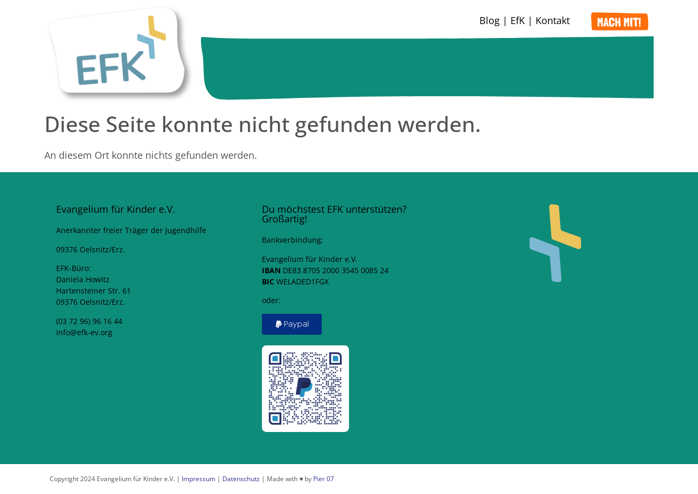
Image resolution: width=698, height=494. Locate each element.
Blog (489, 20)
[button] (292, 324)
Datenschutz (241, 478)
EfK (517, 20)
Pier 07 (323, 478)
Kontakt (553, 20)
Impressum (198, 478)
